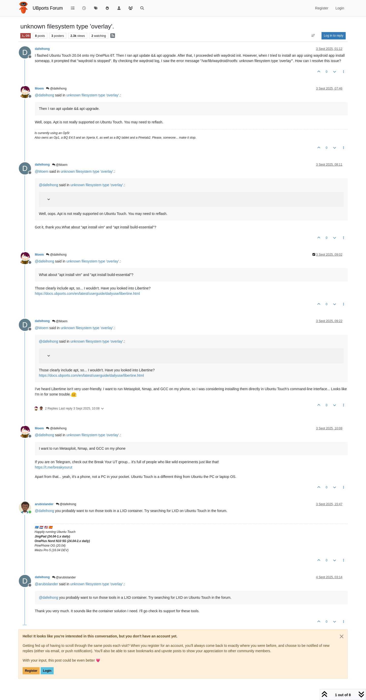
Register (31, 671)
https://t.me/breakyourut (53, 467)
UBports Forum (48, 8)
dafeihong (42, 49)
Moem (39, 88)
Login (47, 671)
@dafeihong (56, 88)
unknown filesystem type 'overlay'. (93, 95)
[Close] (341, 636)
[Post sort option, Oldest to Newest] (313, 35)
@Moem (60, 165)
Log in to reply (333, 35)
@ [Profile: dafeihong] (44, 95)
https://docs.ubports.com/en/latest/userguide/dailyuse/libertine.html (87, 293)
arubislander (44, 504)
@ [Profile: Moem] (41, 171)
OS (25, 35)
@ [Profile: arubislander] (46, 584)
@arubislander (64, 577)
